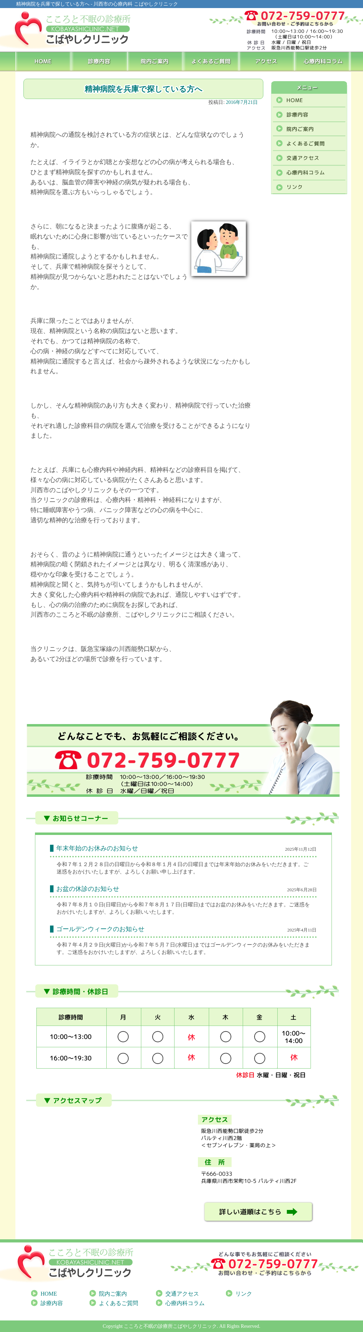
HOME (43, 61)
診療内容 (99, 61)
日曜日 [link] (113, 904)
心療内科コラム (323, 61)
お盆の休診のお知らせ (87, 888)
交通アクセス (182, 1294)
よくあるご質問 (212, 61)
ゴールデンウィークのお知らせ (100, 929)
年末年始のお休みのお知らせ (97, 848)
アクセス (268, 61)
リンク (243, 1294)
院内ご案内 (155, 61)
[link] (113, 904)
